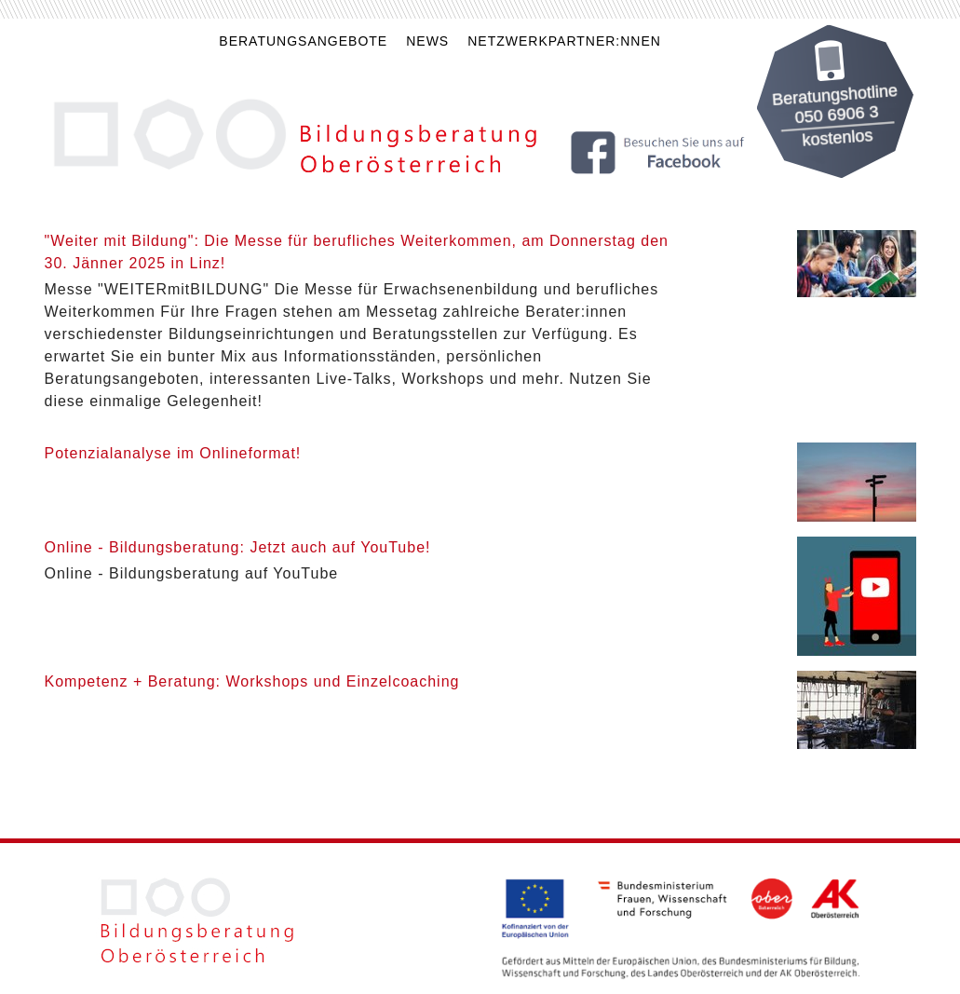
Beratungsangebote (303, 41)
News (427, 41)
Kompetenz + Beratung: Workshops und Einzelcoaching (252, 681)
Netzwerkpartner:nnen (564, 41)
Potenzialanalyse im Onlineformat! (173, 453)
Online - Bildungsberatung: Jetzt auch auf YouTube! (238, 547)
